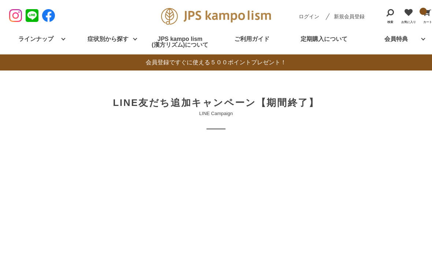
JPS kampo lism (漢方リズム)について (180, 42)
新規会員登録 (349, 16)
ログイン (309, 16)
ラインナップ (35, 39)
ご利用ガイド (251, 39)
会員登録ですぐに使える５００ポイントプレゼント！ (216, 62)
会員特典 (396, 39)
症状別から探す (108, 39)
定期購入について (324, 39)
